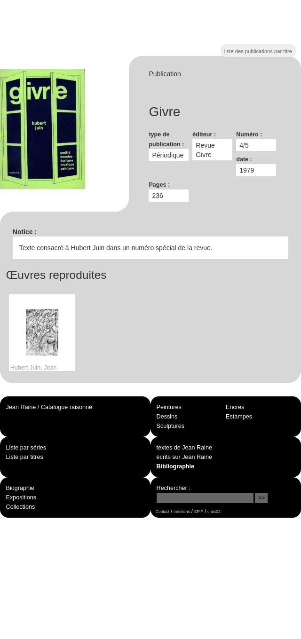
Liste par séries (26, 447)
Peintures (169, 407)
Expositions (21, 497)
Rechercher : (173, 488)
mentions (182, 511)
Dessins (167, 416)
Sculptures (171, 426)
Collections (20, 507)
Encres (235, 407)
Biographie (20, 488)
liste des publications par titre (258, 51)
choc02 (214, 511)
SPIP (198, 511)
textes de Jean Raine (184, 447)
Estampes (239, 416)
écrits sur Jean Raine (184, 457)
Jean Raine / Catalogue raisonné (49, 407)
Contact (162, 511)
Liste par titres (24, 457)
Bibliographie (175, 466)
